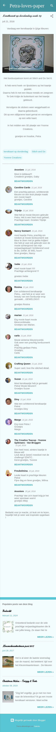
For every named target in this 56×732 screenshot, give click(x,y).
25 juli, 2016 (30, 491)
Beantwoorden (23, 181)
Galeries (37, 726)
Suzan (17, 379)
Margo (17, 419)
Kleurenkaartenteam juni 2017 (18, 646)
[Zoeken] (52, 6)
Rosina (18, 287)
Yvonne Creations (12, 157)
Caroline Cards (22, 187)
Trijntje (18, 210)
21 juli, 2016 (30, 170)
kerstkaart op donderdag (16, 151)
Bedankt (6, 611)
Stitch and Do (38, 151)
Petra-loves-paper (27, 5)
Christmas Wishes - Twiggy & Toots (19, 681)
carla (17, 335)
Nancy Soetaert (22, 231)
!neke (17, 264)
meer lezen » (45, 637)
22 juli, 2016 (34, 471)
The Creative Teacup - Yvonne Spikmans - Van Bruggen (30, 441)
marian (18, 315)
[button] (52, 16)
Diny (16, 399)
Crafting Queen (22, 363)
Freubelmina (21, 471)
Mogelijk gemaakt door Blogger (28, 720)
